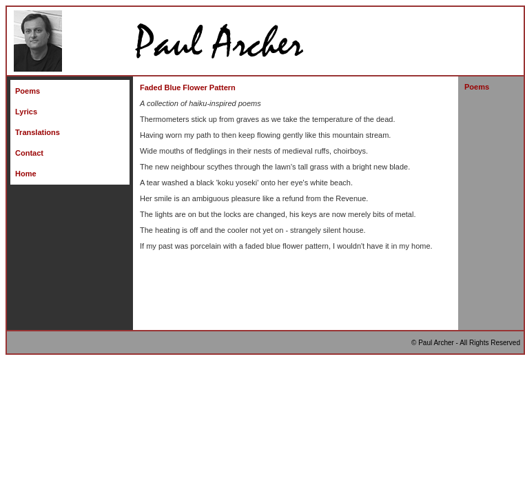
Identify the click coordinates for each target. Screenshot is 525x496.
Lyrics (26, 111)
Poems (27, 91)
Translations (37, 132)
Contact (29, 153)
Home (26, 173)
